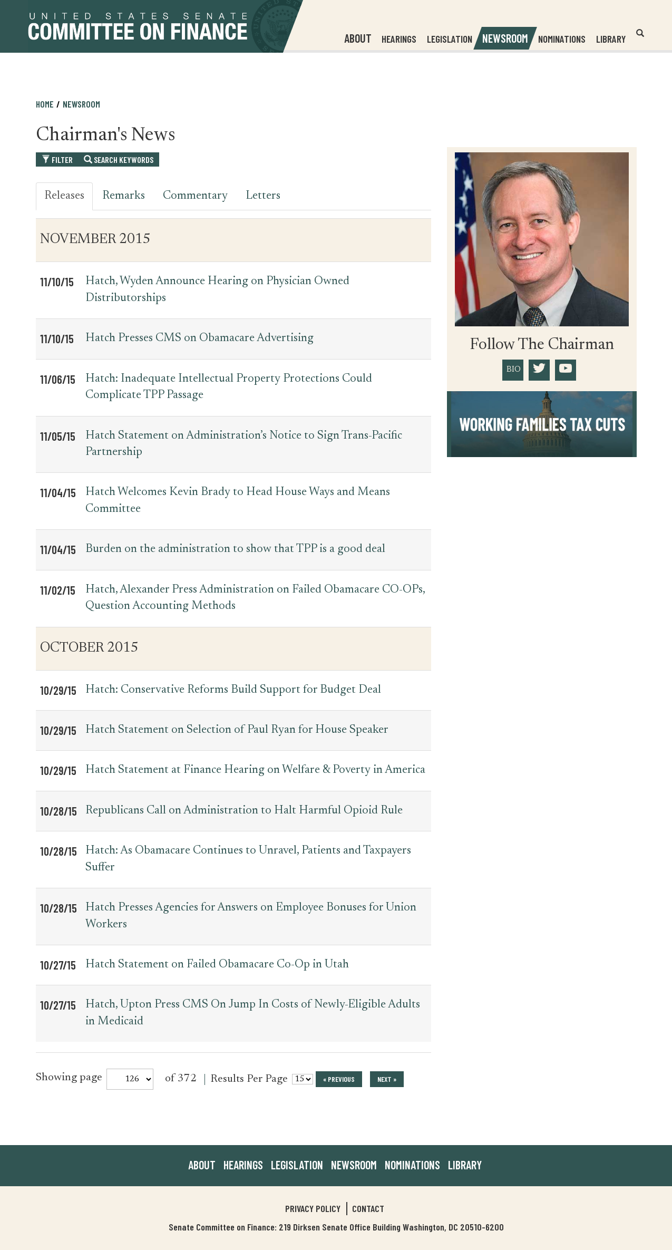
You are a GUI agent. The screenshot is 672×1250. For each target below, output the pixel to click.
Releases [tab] (64, 196)
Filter (57, 159)
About (202, 1164)
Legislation (449, 39)
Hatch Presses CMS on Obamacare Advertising (199, 338)
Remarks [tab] (123, 196)
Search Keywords (118, 159)
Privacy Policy (312, 1208)
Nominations (561, 39)
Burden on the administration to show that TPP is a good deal (235, 549)
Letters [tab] (263, 196)
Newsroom (81, 104)
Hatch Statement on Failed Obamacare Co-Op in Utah (217, 965)
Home (45, 104)
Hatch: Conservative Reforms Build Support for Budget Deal (233, 690)
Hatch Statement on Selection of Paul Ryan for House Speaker (236, 730)
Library (610, 39)
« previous (339, 1078)
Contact (368, 1208)
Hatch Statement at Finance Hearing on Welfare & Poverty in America (255, 770)
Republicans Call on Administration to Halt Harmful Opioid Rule (244, 811)
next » (386, 1078)
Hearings (398, 39)
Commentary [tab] (195, 196)
